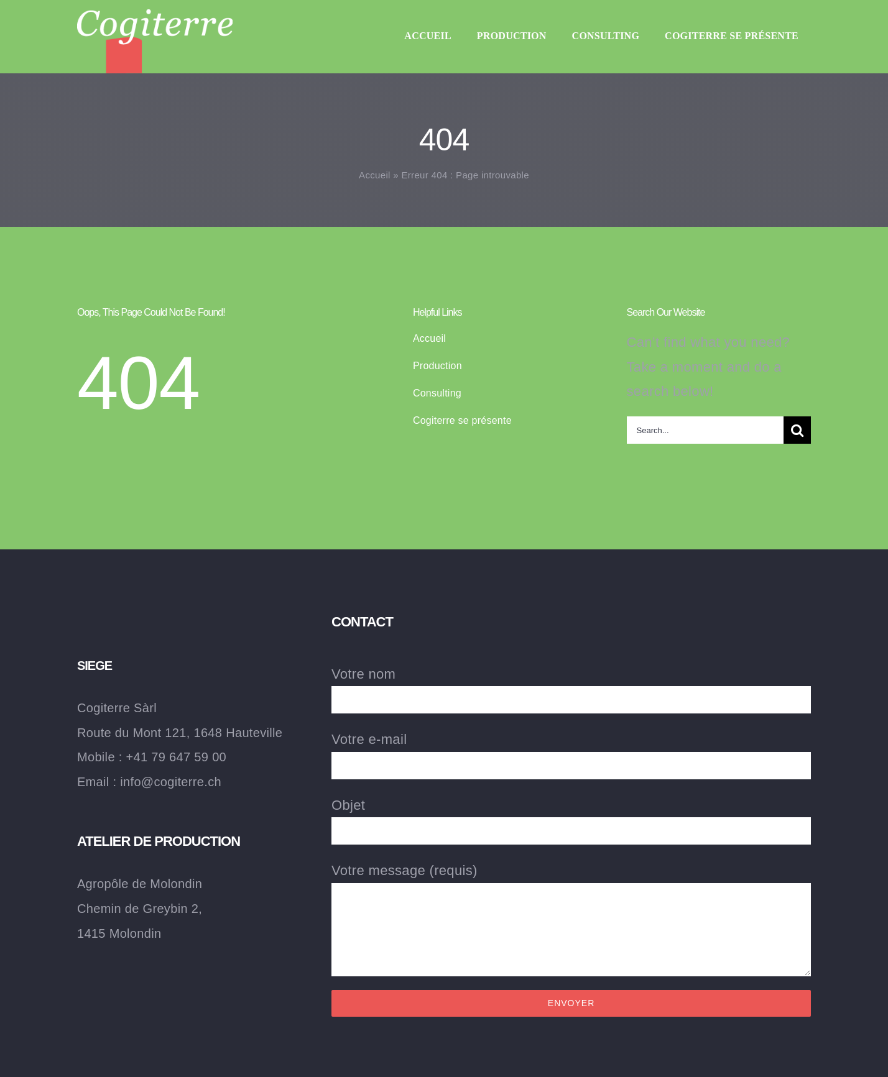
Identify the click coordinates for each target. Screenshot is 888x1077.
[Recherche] (797, 430)
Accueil (375, 175)
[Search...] (705, 430)
